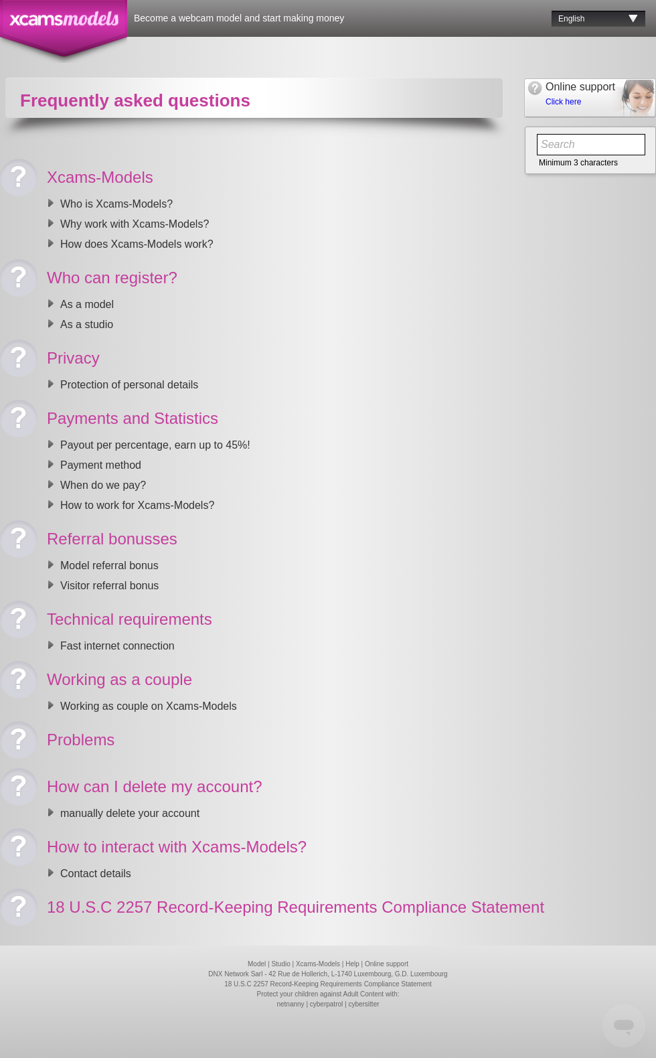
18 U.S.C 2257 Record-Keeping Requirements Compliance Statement (328, 984)
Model (257, 964)
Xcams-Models (318, 964)
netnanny (290, 1004)
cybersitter (363, 1004)
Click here (563, 101)
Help (352, 964)
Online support (386, 964)
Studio (280, 964)
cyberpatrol (326, 1004)
